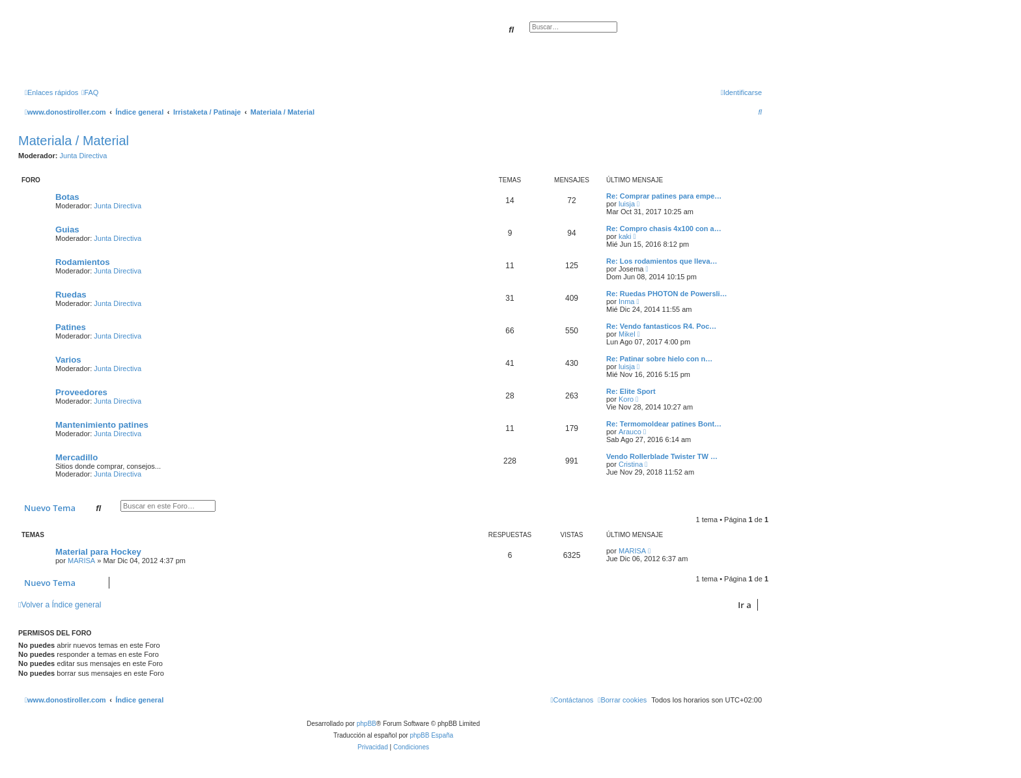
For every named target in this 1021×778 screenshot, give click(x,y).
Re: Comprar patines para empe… (663, 196)
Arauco (630, 432)
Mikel (627, 334)
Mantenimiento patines (101, 425)
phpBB (366, 723)
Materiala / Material (73, 140)
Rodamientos (82, 262)
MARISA (81, 560)
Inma (626, 301)
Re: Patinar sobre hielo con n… (659, 359)
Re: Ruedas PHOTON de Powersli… (666, 294)
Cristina (631, 464)
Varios (68, 360)
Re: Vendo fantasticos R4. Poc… (661, 326)
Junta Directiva (83, 156)
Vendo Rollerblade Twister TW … (662, 456)
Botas (67, 197)
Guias (67, 229)
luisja (627, 204)
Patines (70, 327)
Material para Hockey (98, 552)
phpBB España (431, 735)
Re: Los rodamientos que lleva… (662, 261)
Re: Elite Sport (631, 391)
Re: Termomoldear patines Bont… (663, 424)
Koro (626, 399)
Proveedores (81, 392)
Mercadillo (76, 457)
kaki (625, 236)
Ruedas (71, 294)
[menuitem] (89, 92)
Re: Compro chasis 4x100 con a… (663, 228)
